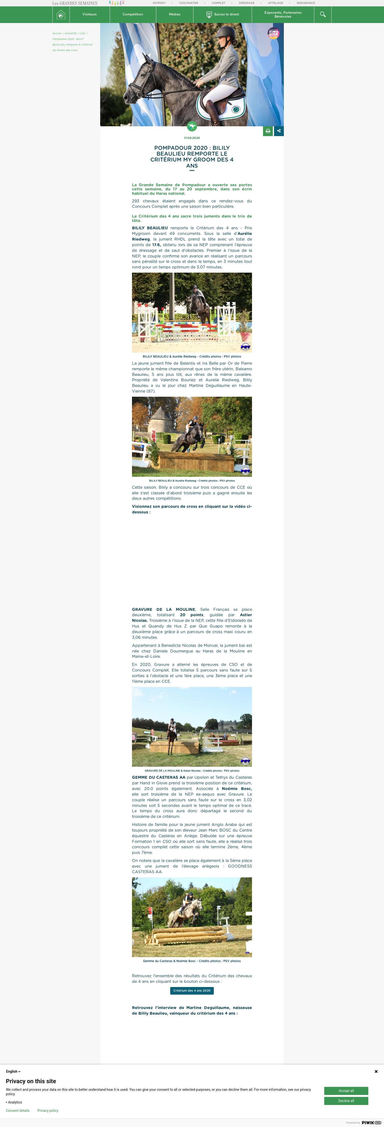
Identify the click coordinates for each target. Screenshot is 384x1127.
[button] (90, 14)
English (13, 1071)
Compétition (133, 14)
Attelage (275, 3)
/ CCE (81, 33)
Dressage (246, 3)
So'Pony (159, 3)
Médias (174, 14)
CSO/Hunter (188, 3)
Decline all (346, 1101)
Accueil (56, 33)
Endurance (306, 3)
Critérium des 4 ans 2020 (192, 990)
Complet (218, 3)
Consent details (18, 1111)
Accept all (346, 1091)
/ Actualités (70, 33)
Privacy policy (47, 1111)
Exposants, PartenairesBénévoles (283, 14)
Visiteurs (90, 14)
